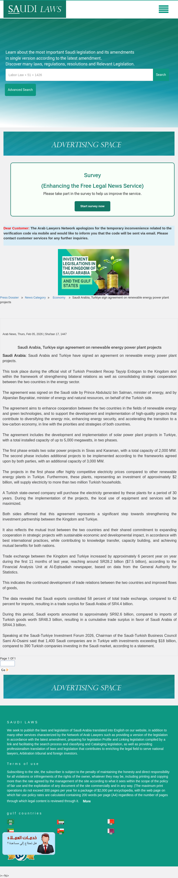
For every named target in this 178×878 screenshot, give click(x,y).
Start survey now (92, 206)
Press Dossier (9, 297)
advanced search (20, 90)
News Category (35, 297)
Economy (59, 297)
